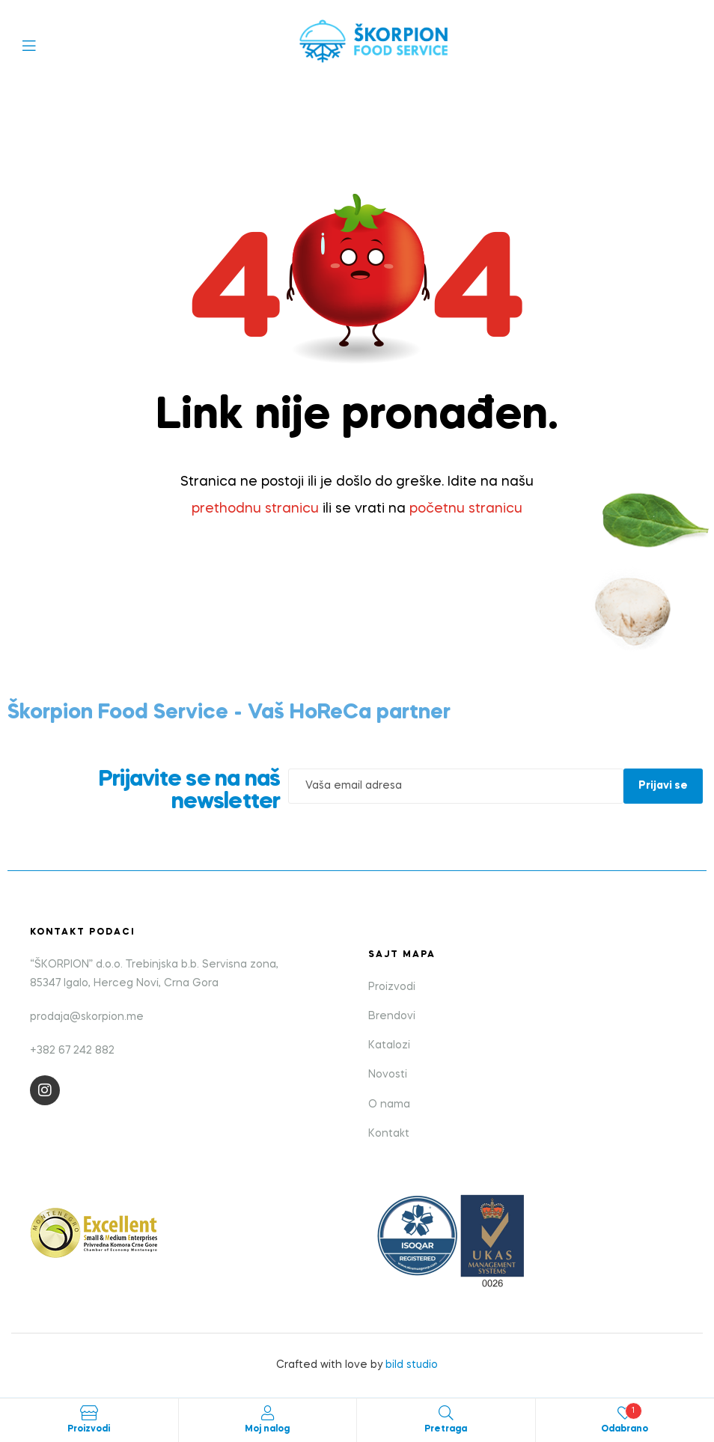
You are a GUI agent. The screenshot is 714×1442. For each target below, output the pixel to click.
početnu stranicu (465, 509)
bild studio (411, 1365)
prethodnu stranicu (255, 509)
